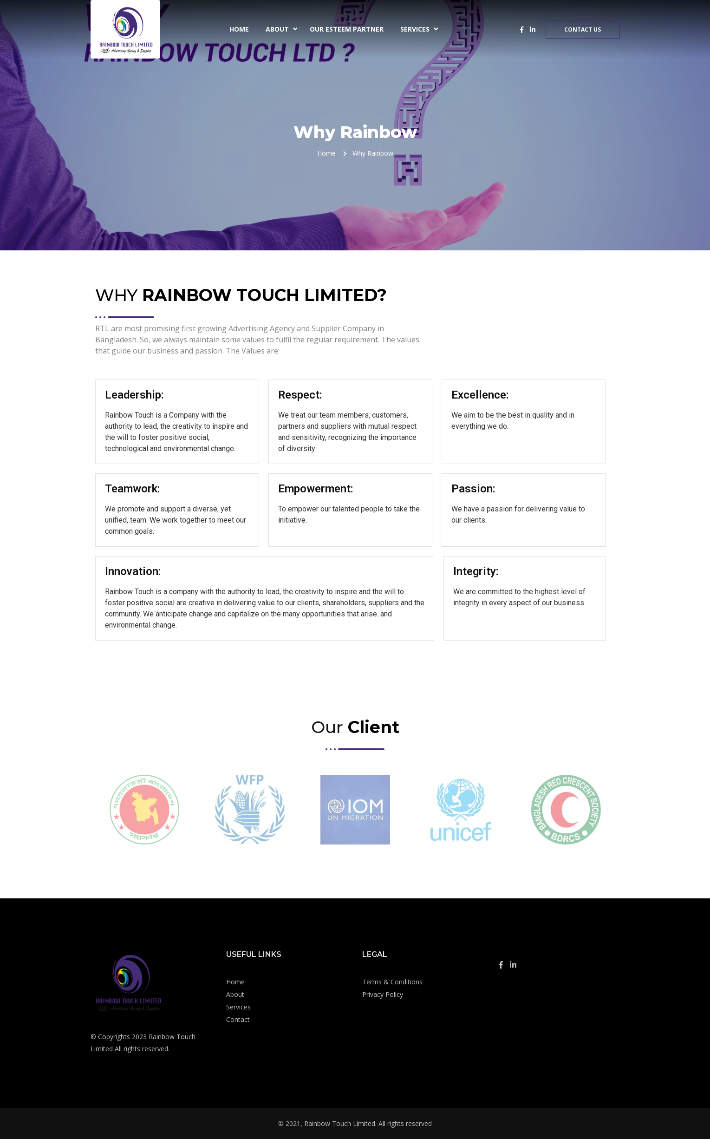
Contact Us (582, 29)
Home (239, 29)
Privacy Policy (382, 994)
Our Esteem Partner (347, 29)
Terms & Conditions (392, 981)
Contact (238, 1019)
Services (415, 29)
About (277, 29)
